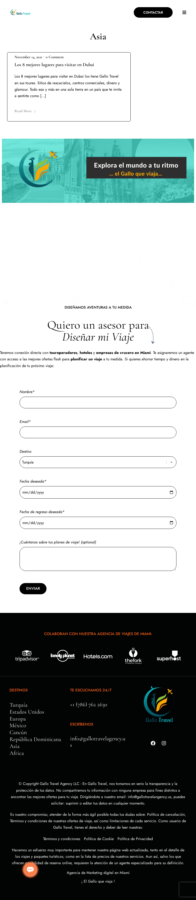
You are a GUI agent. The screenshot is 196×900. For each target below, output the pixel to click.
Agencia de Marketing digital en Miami (98, 872)
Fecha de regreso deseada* (98, 517)
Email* (98, 427)
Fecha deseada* (98, 487)
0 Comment (55, 57)
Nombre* (98, 397)
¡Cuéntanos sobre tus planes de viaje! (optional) (98, 555)
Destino (98, 457)
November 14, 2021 (28, 57)
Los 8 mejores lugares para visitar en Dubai (54, 65)
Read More (25, 111)
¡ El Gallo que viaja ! (98, 881)
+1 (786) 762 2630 (88, 704)
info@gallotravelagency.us (97, 741)
